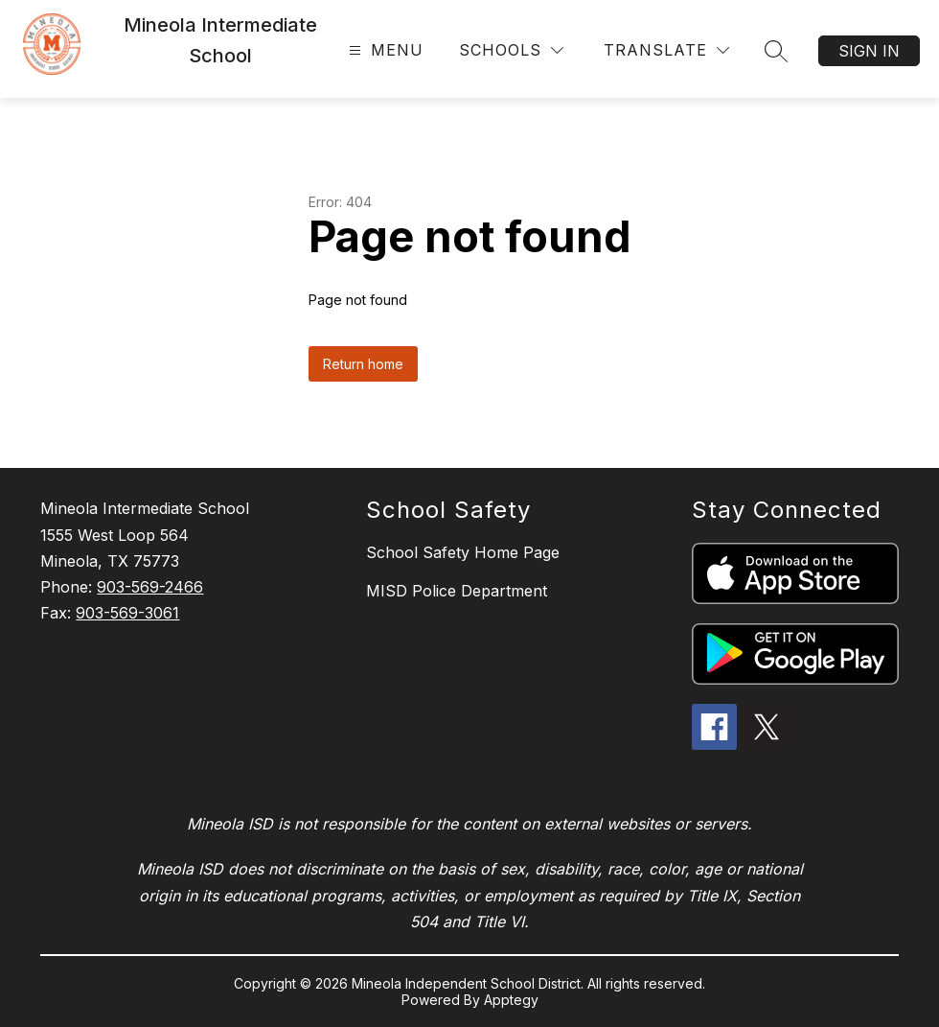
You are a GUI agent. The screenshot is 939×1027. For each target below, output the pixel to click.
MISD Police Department (456, 590)
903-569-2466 (150, 586)
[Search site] (776, 50)
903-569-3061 (127, 612)
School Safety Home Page (463, 552)
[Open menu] (384, 50)
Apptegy (511, 1000)
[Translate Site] (666, 50)
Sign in (869, 50)
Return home (363, 364)
